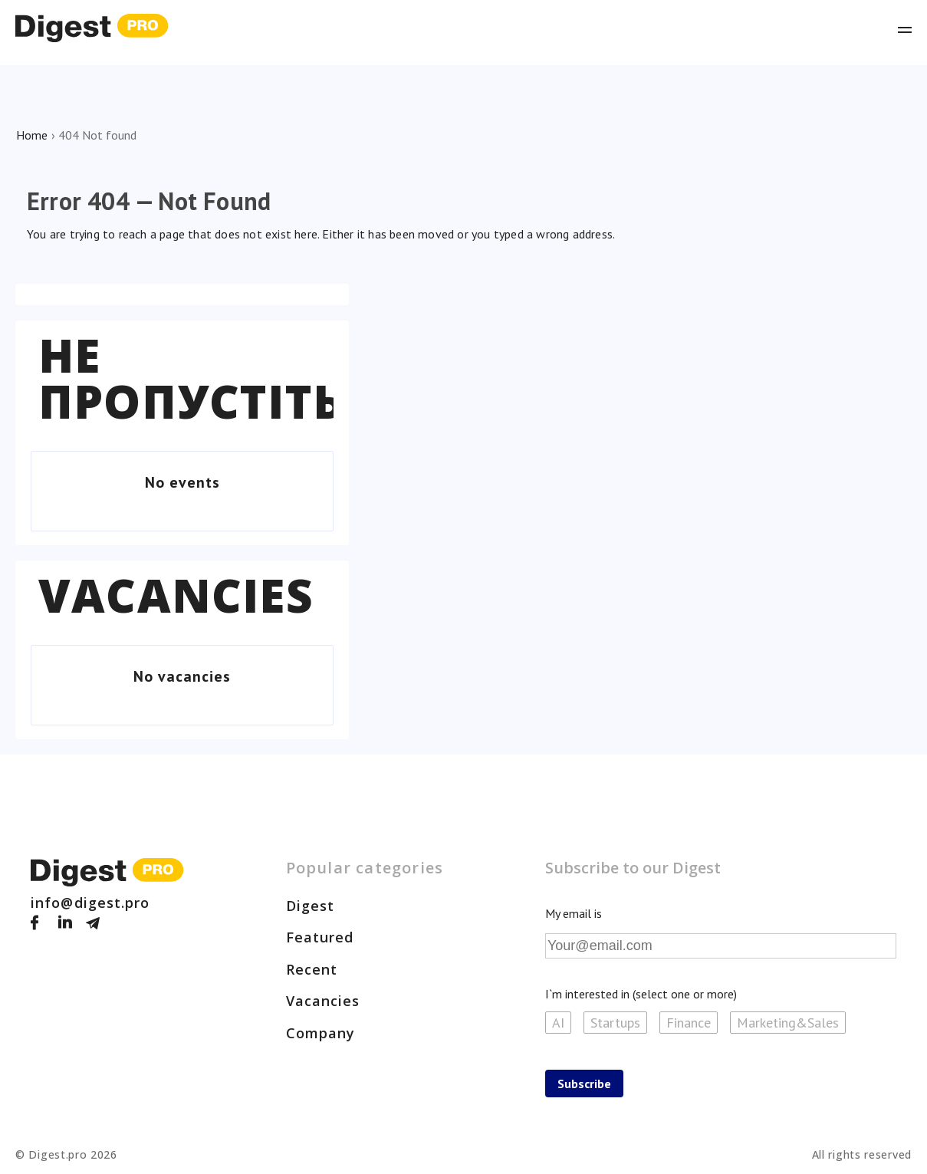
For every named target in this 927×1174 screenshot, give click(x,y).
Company (321, 1033)
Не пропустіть (191, 378)
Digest (310, 905)
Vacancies (176, 595)
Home (32, 135)
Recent (312, 969)
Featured (320, 937)
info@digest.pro (90, 902)
